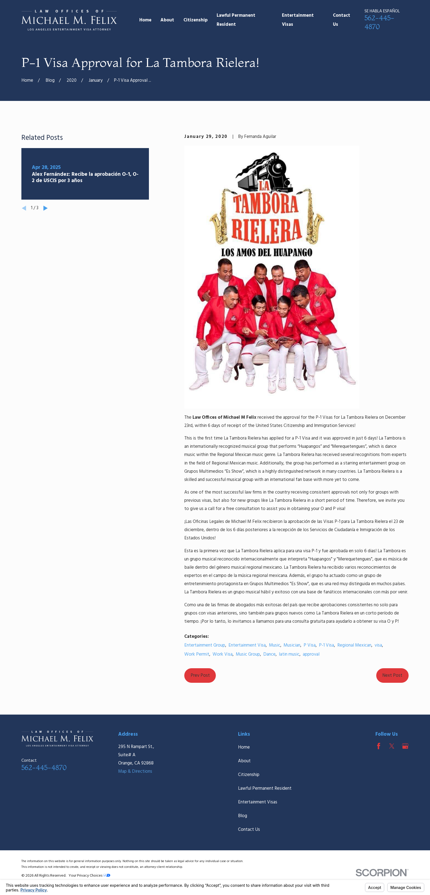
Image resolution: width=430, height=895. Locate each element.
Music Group (248, 654)
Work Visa (223, 654)
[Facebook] (378, 746)
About (244, 761)
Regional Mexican (354, 645)
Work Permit (196, 654)
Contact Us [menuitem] (341, 20)
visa (378, 645)
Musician (292, 645)
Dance (269, 654)
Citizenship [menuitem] (195, 20)
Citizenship (248, 774)
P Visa (310, 645)
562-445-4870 (44, 767)
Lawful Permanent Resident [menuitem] (236, 20)
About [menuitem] (167, 20)
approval (311, 654)
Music (274, 645)
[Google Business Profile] (405, 746)
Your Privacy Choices (89, 876)
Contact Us (249, 829)
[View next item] (45, 208)
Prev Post (200, 675)
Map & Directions (135, 771)
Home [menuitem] (145, 20)
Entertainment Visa (247, 645)
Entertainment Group (204, 645)
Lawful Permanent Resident (265, 788)
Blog (242, 816)
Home (244, 747)
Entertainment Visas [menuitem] (298, 20)
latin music (289, 654)
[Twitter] (392, 746)
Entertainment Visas (257, 802)
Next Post (392, 675)
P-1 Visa (326, 645)
